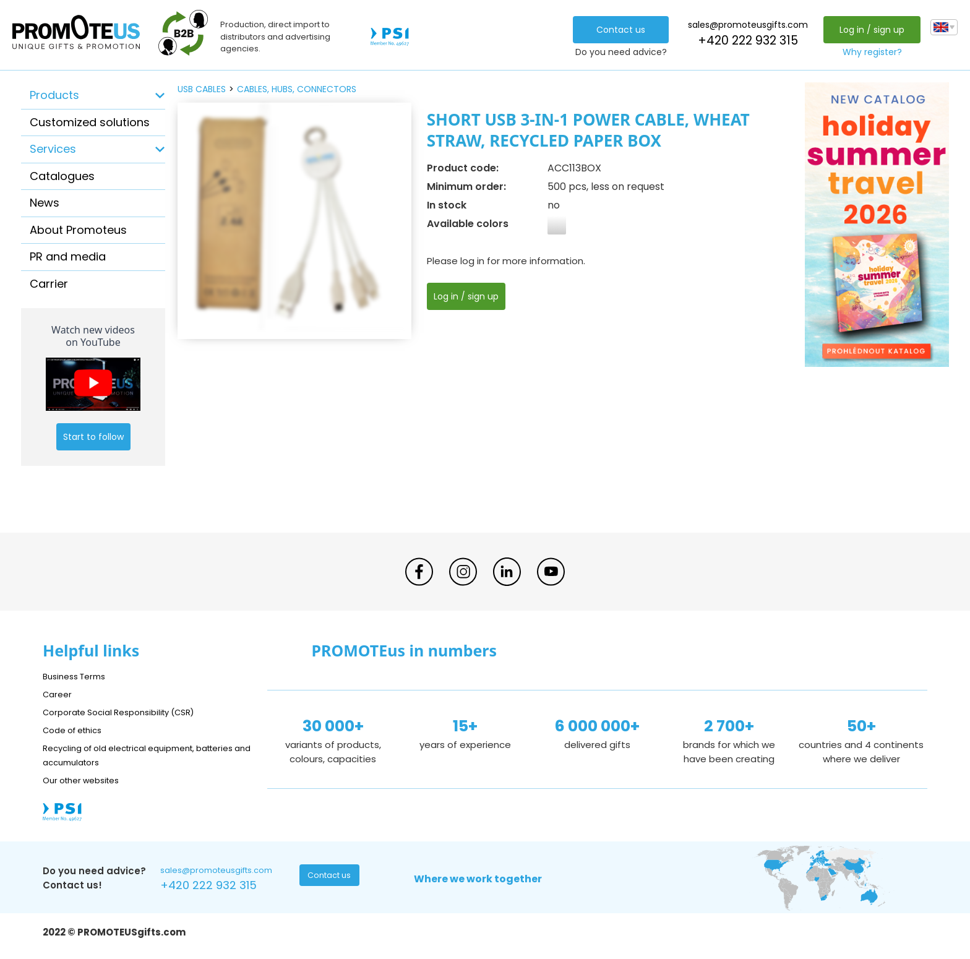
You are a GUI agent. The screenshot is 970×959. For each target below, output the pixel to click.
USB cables (202, 89)
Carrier (49, 283)
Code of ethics (77, 729)
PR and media (68, 256)
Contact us (617, 30)
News (44, 202)
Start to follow (93, 437)
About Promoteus (78, 230)
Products (54, 95)
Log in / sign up (868, 30)
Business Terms (78, 675)
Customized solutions (90, 122)
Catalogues (62, 176)
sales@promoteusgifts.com (745, 25)
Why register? (869, 52)
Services (53, 149)
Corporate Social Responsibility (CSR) (129, 711)
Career (59, 693)
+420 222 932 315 (745, 40)
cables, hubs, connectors (296, 89)
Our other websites (87, 779)
